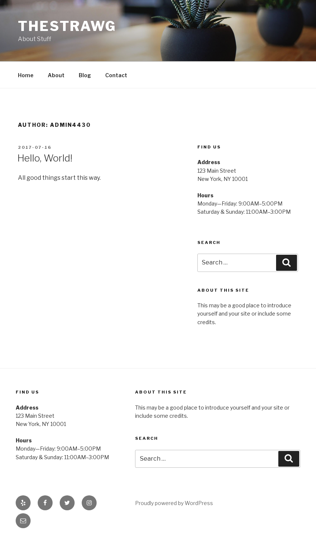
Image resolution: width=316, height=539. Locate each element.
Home (26, 75)
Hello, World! (44, 158)
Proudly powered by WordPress (174, 503)
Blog (85, 75)
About (56, 75)
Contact (116, 75)
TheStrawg (67, 26)
